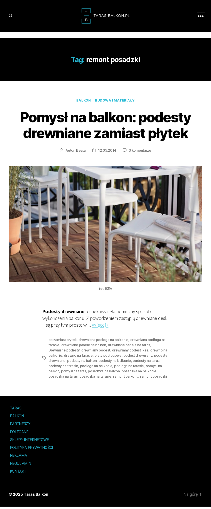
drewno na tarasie (78, 357)
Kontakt (18, 473)
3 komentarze (140, 152)
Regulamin (20, 465)
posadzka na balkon (104, 373)
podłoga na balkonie (96, 368)
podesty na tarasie (63, 368)
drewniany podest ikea (130, 352)
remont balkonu (125, 378)
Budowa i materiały (115, 103)
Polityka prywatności (31, 450)
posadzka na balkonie (139, 373)
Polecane (19, 434)
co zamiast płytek (63, 342)
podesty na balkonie (115, 363)
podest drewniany (138, 357)
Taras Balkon (36, 496)
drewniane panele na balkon (83, 347)
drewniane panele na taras (129, 347)
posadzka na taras (63, 378)
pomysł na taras (73, 373)
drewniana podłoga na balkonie (103, 342)
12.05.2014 (107, 152)
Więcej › (100, 327)
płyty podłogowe (108, 357)
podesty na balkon (82, 363)
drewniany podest (95, 352)
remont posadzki (153, 378)
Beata (81, 152)
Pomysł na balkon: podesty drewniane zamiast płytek (105, 127)
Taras (16, 410)
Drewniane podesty (64, 352)
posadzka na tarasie (95, 378)
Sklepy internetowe (29, 442)
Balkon (83, 103)
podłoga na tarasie (129, 368)
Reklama (18, 457)
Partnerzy (20, 426)
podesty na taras (146, 363)
